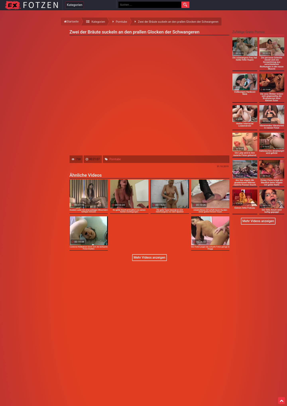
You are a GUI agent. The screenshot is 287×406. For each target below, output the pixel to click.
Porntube (115, 159)
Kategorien (74, 5)
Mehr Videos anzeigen (149, 257)
